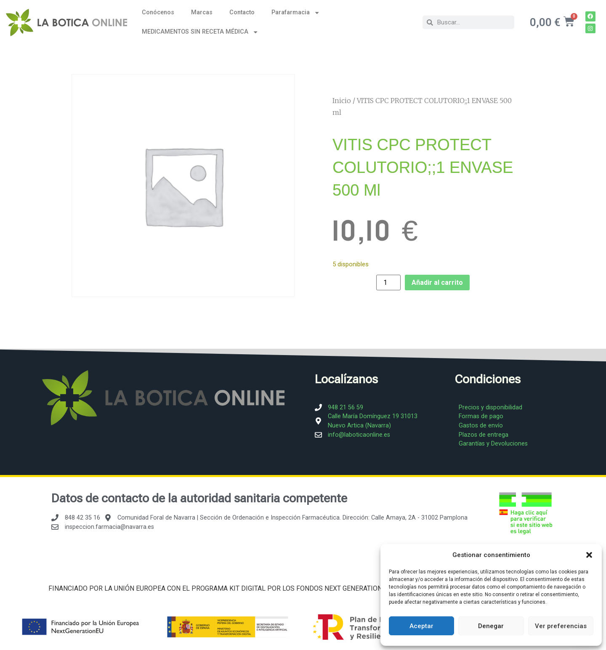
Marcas (202, 12)
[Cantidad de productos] (388, 282)
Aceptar (421, 626)
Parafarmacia (295, 12)
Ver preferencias (561, 626)
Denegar (491, 626)
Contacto (242, 12)
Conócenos (158, 12)
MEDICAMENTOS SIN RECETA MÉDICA (200, 32)
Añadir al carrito (437, 283)
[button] (589, 555)
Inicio (341, 100)
